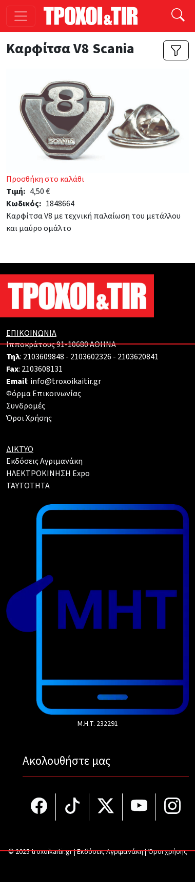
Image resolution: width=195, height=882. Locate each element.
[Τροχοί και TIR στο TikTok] (72, 807)
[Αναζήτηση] (178, 16)
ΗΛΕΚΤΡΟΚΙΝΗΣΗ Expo (48, 473)
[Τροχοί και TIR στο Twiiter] (106, 807)
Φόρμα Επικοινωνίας (43, 393)
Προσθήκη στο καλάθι (45, 179)
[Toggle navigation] (20, 16)
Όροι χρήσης (167, 852)
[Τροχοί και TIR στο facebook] (39, 807)
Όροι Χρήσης (29, 418)
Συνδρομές (25, 406)
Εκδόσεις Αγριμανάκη (44, 461)
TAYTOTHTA (28, 485)
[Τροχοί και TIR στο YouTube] (139, 807)
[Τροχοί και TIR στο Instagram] (172, 807)
